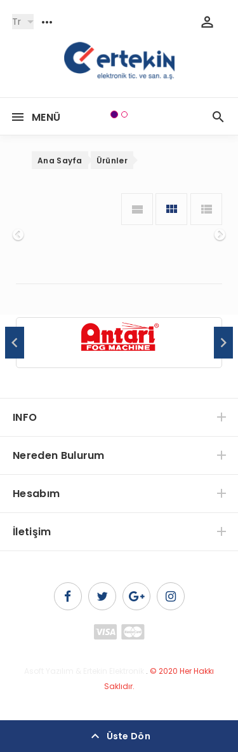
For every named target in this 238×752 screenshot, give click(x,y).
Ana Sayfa (60, 160)
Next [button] (223, 343)
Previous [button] (14, 343)
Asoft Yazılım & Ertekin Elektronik (84, 671)
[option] (119, 343)
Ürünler (112, 160)
